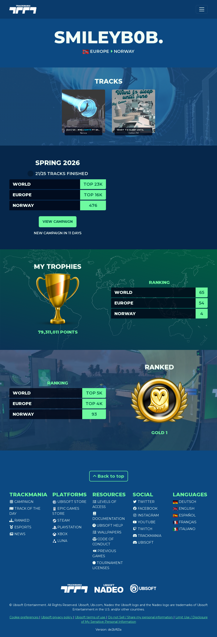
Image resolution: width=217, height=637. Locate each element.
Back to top (108, 476)
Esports (20, 527)
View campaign (58, 222)
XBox (60, 534)
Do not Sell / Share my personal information (141, 617)
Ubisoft (143, 542)
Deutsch (184, 502)
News (17, 534)
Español (184, 515)
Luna (59, 541)
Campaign (21, 502)
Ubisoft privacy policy (57, 617)
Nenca (83, 133)
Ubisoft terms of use (90, 617)
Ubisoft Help (107, 525)
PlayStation (67, 527)
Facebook (145, 509)
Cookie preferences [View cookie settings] (24, 617)
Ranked (19, 520)
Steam (61, 520)
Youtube (144, 522)
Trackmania (147, 536)
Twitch (142, 529)
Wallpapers (106, 532)
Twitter (143, 502)
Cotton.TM (134, 133)
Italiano (184, 529)
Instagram (146, 515)
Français (184, 522)
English (184, 509)
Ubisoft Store (69, 502)
